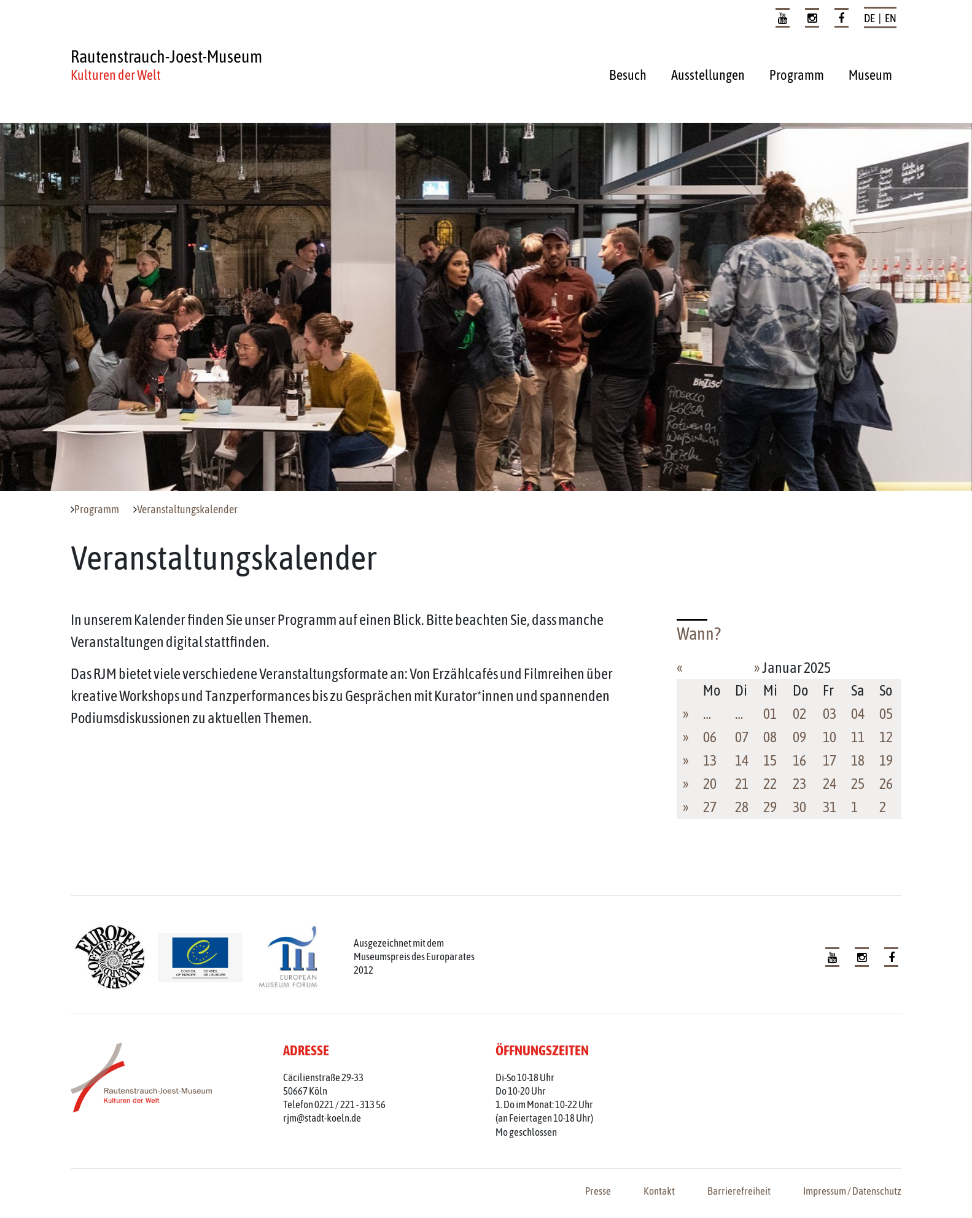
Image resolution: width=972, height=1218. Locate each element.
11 (858, 737)
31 (829, 807)
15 (770, 760)
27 (710, 807)
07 (741, 737)
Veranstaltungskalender (187, 509)
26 (886, 783)
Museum (870, 75)
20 (710, 783)
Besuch (628, 75)
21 (741, 783)
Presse (598, 1191)
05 (886, 713)
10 (829, 737)
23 (799, 783)
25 (858, 783)
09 (799, 737)
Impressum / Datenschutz (852, 1191)
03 (829, 713)
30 (799, 807)
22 (770, 783)
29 (770, 807)
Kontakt (659, 1191)
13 (710, 760)
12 (886, 737)
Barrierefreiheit (739, 1191)
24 (829, 783)
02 (799, 713)
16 (799, 760)
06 (710, 737)
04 (858, 713)
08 (770, 737)
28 (741, 807)
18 (858, 760)
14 (741, 760)
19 (886, 760)
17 (829, 760)
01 (770, 713)
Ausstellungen (708, 75)
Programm (796, 75)
